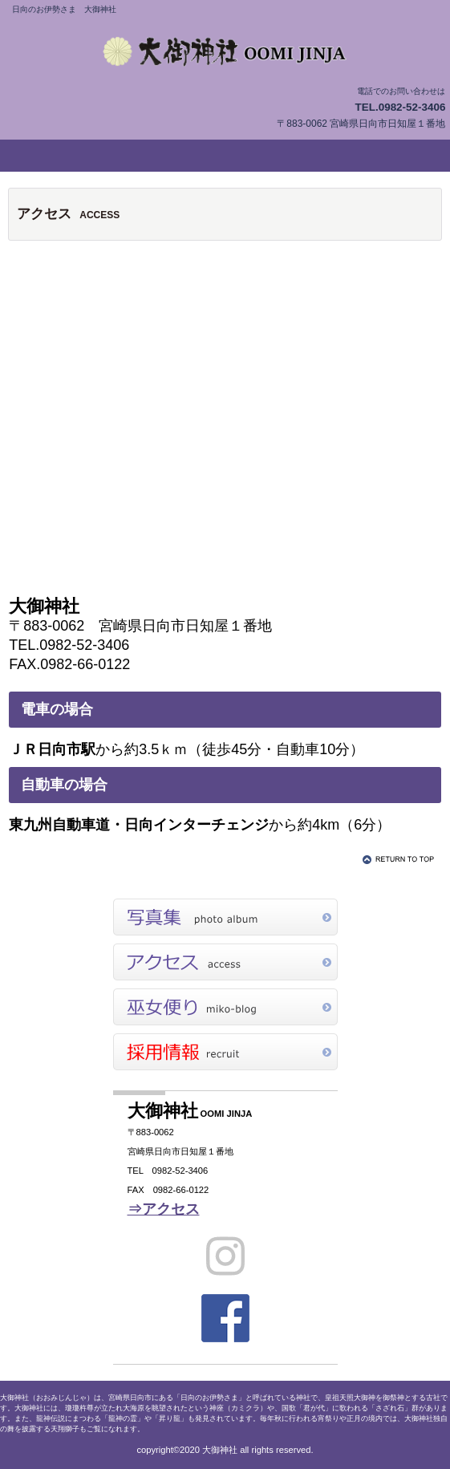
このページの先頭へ (401, 859)
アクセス (225, 961)
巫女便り (225, 1006)
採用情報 (225, 1051)
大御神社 (225, 51)
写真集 (225, 917)
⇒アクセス (164, 1209)
